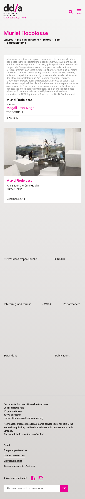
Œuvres (8, 39)
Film (57, 39)
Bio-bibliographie (28, 39)
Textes (47, 39)
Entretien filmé (16, 42)
